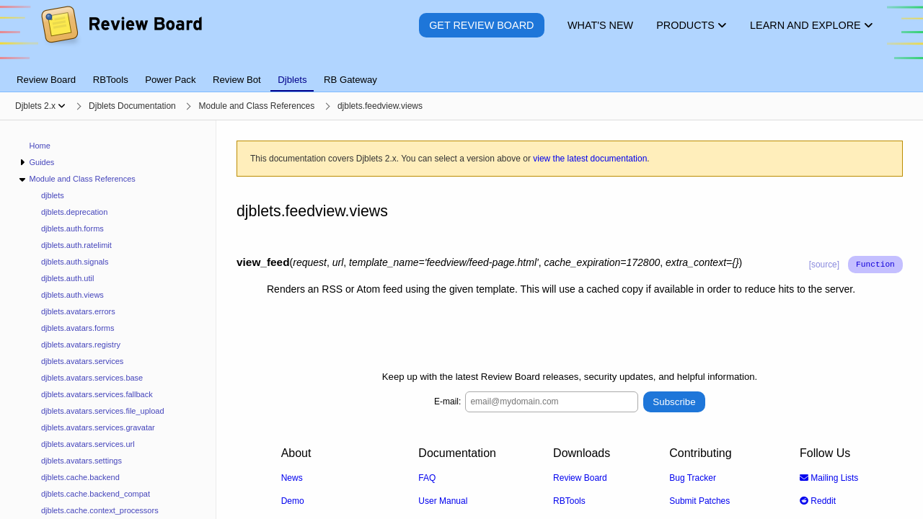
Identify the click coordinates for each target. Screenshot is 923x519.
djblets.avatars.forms (77, 328)
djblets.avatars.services (82, 361)
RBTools (569, 500)
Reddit (818, 500)
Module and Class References (82, 178)
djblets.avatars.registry (80, 344)
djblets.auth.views (72, 294)
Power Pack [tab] (170, 79)
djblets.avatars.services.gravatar (98, 427)
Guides (41, 162)
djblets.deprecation (74, 212)
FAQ (427, 477)
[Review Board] (121, 35)
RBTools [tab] (110, 79)
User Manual (442, 500)
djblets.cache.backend (80, 477)
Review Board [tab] (46, 79)
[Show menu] (62, 106)
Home (40, 145)
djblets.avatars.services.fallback (97, 394)
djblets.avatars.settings (81, 460)
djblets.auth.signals (75, 261)
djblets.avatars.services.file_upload (102, 411)
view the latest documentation (590, 159)
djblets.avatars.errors (78, 311)
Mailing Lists (829, 477)
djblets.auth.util (67, 278)
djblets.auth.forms (72, 228)
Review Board (580, 477)
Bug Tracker (692, 477)
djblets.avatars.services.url (88, 444)
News (292, 477)
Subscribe (674, 401)
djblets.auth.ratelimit (76, 245)
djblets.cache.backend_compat (95, 493)
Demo (292, 500)
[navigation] (108, 319)
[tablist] (461, 71)
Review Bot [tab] (237, 79)
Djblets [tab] (292, 79)
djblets (52, 195)
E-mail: (447, 401)
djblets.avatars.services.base (92, 377)
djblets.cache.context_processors (100, 510)
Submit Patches (699, 500)
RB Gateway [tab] (350, 79)
